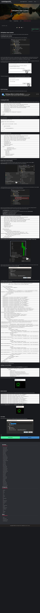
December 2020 (5, 485)
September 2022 (5, 471)
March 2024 (4, 454)
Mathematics (5, 500)
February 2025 (5, 447)
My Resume (30, 1)
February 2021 (5, 482)
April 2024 (4, 453)
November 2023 (5, 458)
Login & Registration (23, 1)
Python (4, 506)
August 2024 (5, 451)
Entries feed (4, 518)
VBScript (4, 511)
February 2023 (5, 466)
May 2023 (4, 464)
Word (3, 512)
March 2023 (4, 465)
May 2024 (4, 452)
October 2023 (5, 459)
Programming (16, 20)
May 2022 (4, 474)
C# (20, 20)
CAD (3, 494)
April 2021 (4, 480)
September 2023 (5, 460)
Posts (35, 1)
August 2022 (4, 472)
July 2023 (4, 461)
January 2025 (5, 448)
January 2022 (5, 478)
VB (3, 510)
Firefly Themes (27, 525)
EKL (3, 497)
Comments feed (5, 519)
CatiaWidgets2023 (6, 1)
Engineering (4, 498)
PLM (3, 504)
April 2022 (4, 475)
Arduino (4, 490)
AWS (3, 491)
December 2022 (5, 468)
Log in (4, 517)
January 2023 (5, 467)
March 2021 (4, 481)
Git (3, 499)
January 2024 (5, 455)
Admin (22, 12)
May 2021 (4, 479)
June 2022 (4, 473)
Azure (4, 492)
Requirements (5, 507)
